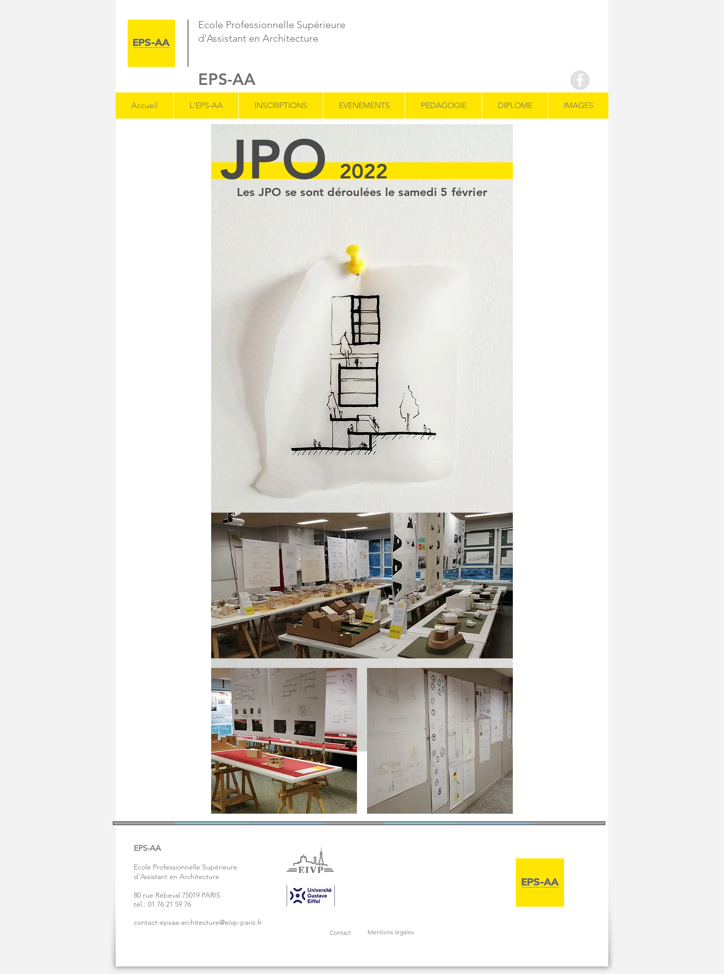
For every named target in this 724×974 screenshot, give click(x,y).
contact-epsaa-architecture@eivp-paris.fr (198, 922)
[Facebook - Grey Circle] (580, 80)
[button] (205, 105)
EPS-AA (226, 79)
